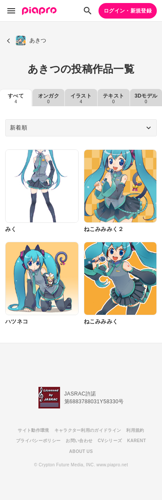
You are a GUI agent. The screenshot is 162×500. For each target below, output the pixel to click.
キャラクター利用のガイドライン (87, 430)
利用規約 (135, 430)
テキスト (113, 98)
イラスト (81, 98)
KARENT (136, 440)
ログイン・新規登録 (128, 11)
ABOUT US (81, 451)
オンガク (48, 98)
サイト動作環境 (33, 430)
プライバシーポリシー (38, 440)
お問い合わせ (79, 440)
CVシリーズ (110, 440)
